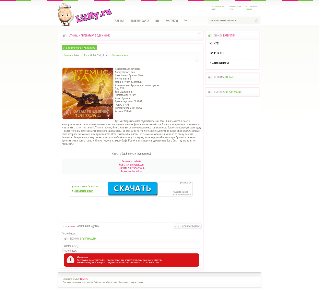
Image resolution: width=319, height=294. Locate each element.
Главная (119, 20)
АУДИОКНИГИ (83, 226)
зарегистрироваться (109, 262)
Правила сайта (139, 20)
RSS (157, 20)
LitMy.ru (84, 278)
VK (185, 20)
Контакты (172, 20)
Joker (76, 55)
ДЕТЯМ (95, 226)
